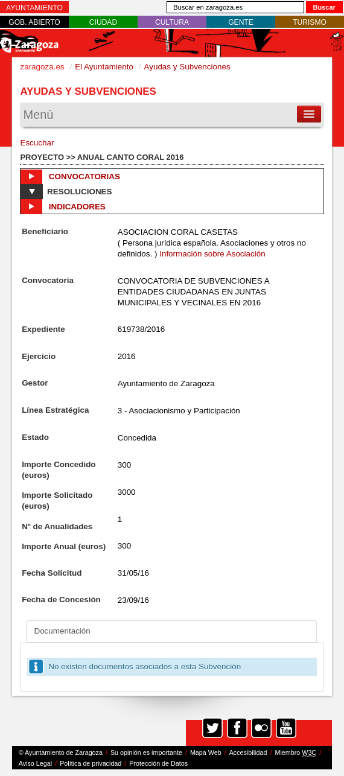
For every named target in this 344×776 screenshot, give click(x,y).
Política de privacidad (90, 763)
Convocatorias (70, 177)
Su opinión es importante (146, 752)
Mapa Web (205, 752)
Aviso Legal (35, 763)
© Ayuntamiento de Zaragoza (61, 752)
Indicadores (63, 206)
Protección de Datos (158, 763)
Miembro (295, 753)
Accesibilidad (248, 752)
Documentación (62, 630)
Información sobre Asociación (212, 253)
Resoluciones (66, 191)
